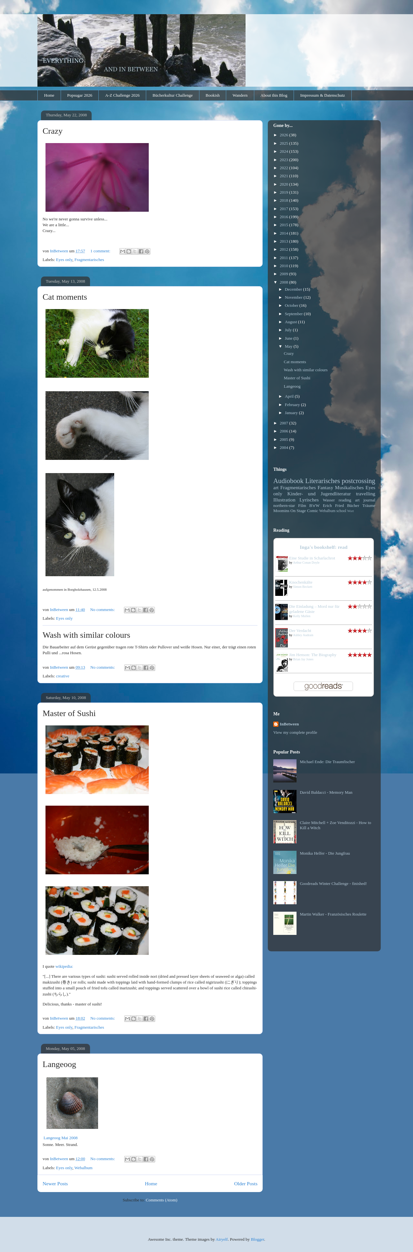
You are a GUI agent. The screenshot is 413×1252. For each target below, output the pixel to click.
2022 (284, 167)
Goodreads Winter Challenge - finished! (333, 883)
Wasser (329, 500)
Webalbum (84, 1167)
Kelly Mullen (302, 616)
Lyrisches (309, 499)
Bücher (353, 505)
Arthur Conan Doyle (306, 562)
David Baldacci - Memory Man (326, 792)
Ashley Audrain (303, 635)
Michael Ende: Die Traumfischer (327, 761)
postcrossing (358, 480)
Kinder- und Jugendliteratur (319, 493)
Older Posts (245, 1183)
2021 (284, 175)
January (292, 412)
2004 (284, 447)
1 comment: (100, 250)
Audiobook (288, 480)
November (294, 297)
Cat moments (65, 297)
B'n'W (314, 505)
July (289, 329)
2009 (284, 273)
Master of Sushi (69, 713)
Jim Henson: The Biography (313, 654)
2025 (284, 143)
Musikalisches (349, 487)
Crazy (53, 131)
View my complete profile (295, 732)
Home (49, 95)
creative (62, 676)
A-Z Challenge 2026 (122, 95)
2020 (284, 184)
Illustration (284, 499)
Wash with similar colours (86, 635)
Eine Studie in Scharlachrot (312, 558)
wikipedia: (64, 966)
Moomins (281, 510)
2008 (284, 282)
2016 (284, 216)
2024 (284, 151)
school (342, 511)
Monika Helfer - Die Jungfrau (325, 853)
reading (345, 500)
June (289, 338)
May (289, 346)
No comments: (103, 609)
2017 (284, 208)
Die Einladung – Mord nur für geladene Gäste (314, 609)
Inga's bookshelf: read (324, 547)
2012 (284, 249)
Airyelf (222, 1239)
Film (302, 505)
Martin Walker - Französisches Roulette (333, 914)
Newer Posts (55, 1183)
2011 (284, 257)
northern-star (284, 505)
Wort (350, 511)
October (292, 305)
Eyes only (64, 259)
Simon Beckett (302, 586)
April (290, 396)
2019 (284, 192)
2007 (284, 423)
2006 (284, 431)
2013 (284, 241)
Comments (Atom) (161, 1200)
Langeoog (59, 1064)
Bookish (212, 95)
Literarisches (322, 480)
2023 (284, 159)
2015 (284, 224)
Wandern (240, 95)
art (275, 487)
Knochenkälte (300, 582)
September (294, 313)
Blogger (257, 1239)
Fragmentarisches (89, 259)
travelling (365, 493)
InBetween (289, 724)
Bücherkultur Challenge (173, 95)
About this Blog (273, 95)
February (293, 404)
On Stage (298, 510)
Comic (312, 510)
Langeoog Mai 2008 (60, 1137)
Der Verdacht (300, 630)
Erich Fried (333, 505)
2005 (284, 439)
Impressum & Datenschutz (322, 95)
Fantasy (325, 487)
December (294, 289)
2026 (284, 134)
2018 (284, 200)
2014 (284, 233)
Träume (368, 505)
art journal (365, 500)
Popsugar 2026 (79, 95)
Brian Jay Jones (303, 659)
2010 (284, 265)
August (291, 321)
